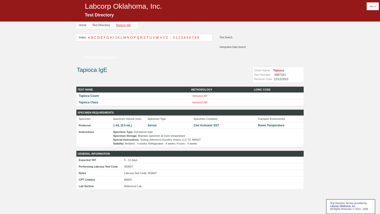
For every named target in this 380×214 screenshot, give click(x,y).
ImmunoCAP (199, 95)
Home (83, 25)
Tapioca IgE (123, 25)
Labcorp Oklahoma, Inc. (343, 206)
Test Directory (101, 25)
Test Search (226, 37)
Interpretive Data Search (233, 47)
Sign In (372, 6)
